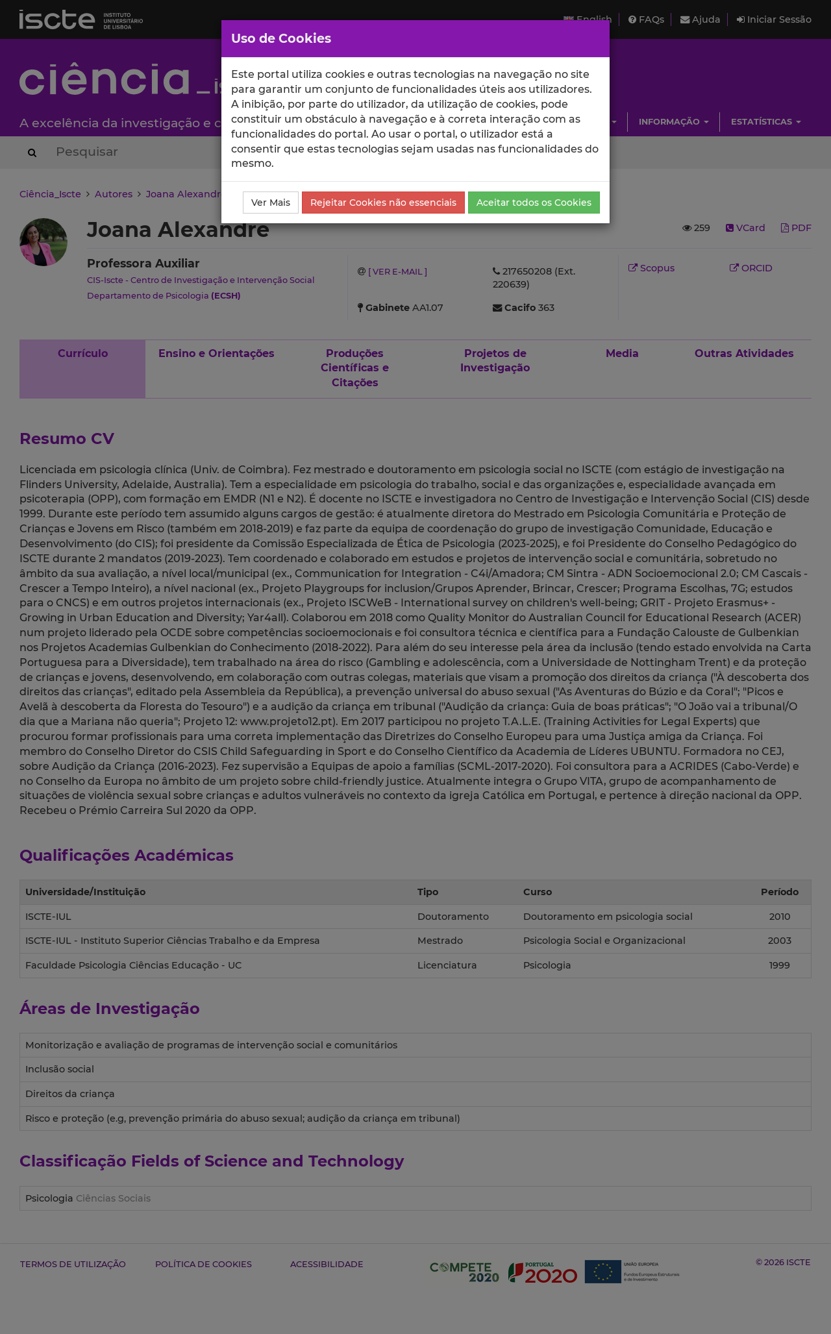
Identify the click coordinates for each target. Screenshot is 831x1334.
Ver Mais (270, 202)
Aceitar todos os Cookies (534, 202)
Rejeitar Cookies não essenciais (383, 202)
